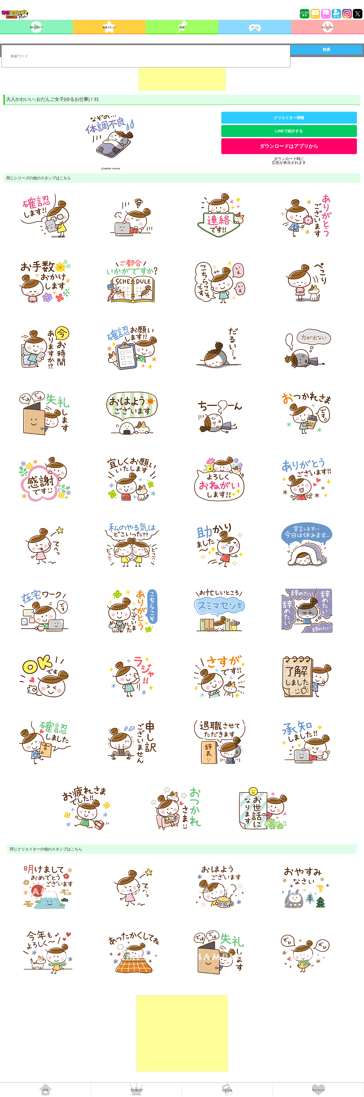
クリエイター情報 (289, 118)
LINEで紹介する (289, 131)
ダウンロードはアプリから (289, 146)
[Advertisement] (182, 77)
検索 (326, 49)
